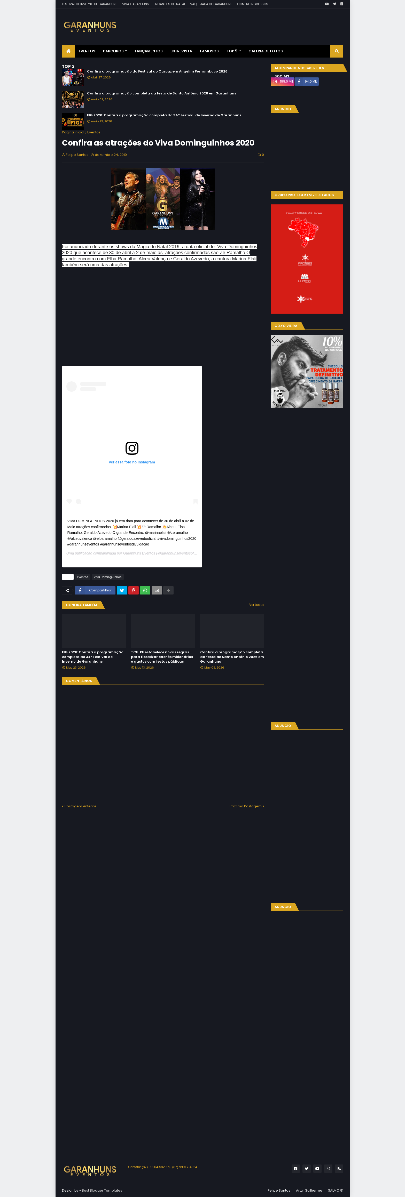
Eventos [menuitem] (87, 51)
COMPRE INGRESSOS (252, 4)
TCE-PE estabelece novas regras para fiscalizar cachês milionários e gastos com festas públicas (162, 657)
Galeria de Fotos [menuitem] (265, 51)
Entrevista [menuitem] (181, 51)
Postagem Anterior (80, 806)
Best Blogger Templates (102, 1190)
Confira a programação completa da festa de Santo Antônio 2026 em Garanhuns (161, 93)
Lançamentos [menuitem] (149, 51)
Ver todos (256, 604)
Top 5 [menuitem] (232, 51)
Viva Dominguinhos (108, 577)
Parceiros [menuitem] (113, 51)
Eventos (93, 132)
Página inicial (73, 132)
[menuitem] (68, 51)
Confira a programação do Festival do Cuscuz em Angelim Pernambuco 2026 (157, 71)
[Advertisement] (249, 22)
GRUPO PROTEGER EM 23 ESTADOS (304, 194)
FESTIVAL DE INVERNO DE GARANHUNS (90, 4)
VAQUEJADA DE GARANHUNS (211, 4)
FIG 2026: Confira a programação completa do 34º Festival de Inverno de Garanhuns (164, 115)
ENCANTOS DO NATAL (169, 4)
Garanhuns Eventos (139, 553)
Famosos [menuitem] (209, 51)
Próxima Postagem (246, 806)
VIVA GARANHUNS (135, 4)
